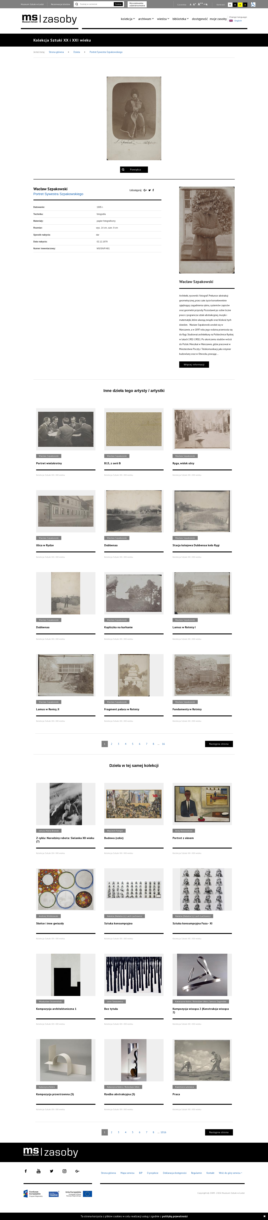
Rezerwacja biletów (60, 4)
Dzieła (77, 52)
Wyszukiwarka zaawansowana (137, 4)
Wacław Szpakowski (50, 188)
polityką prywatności (175, 1216)
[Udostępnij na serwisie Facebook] (153, 190)
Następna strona (219, 743)
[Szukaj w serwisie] (93, 4)
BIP (140, 1173)
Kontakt (210, 1173)
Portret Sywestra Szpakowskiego (106, 52)
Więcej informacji (194, 364)
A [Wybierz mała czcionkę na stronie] (190, 4)
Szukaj (118, 4)
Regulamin (196, 1173)
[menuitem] (128, 19)
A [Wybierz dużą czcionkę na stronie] (200, 4)
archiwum (144, 19)
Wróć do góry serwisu (230, 1173)
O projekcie (152, 1173)
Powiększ (135, 169)
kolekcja (126, 19)
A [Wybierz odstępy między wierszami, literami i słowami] (207, 4)
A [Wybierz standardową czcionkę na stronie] (194, 4)
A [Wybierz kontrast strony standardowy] (230, 4)
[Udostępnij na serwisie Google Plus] (146, 190)
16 (163, 743)
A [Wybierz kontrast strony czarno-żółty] (245, 4)
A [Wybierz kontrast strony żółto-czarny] (240, 4)
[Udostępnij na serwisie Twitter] (150, 190)
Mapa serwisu (127, 1173)
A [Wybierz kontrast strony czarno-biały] (235, 4)
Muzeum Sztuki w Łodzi (32, 4)
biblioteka (179, 19)
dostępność (200, 19)
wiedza (162, 19)
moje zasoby (218, 19)
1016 (163, 1132)
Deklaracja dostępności (175, 1173)
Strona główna (56, 52)
